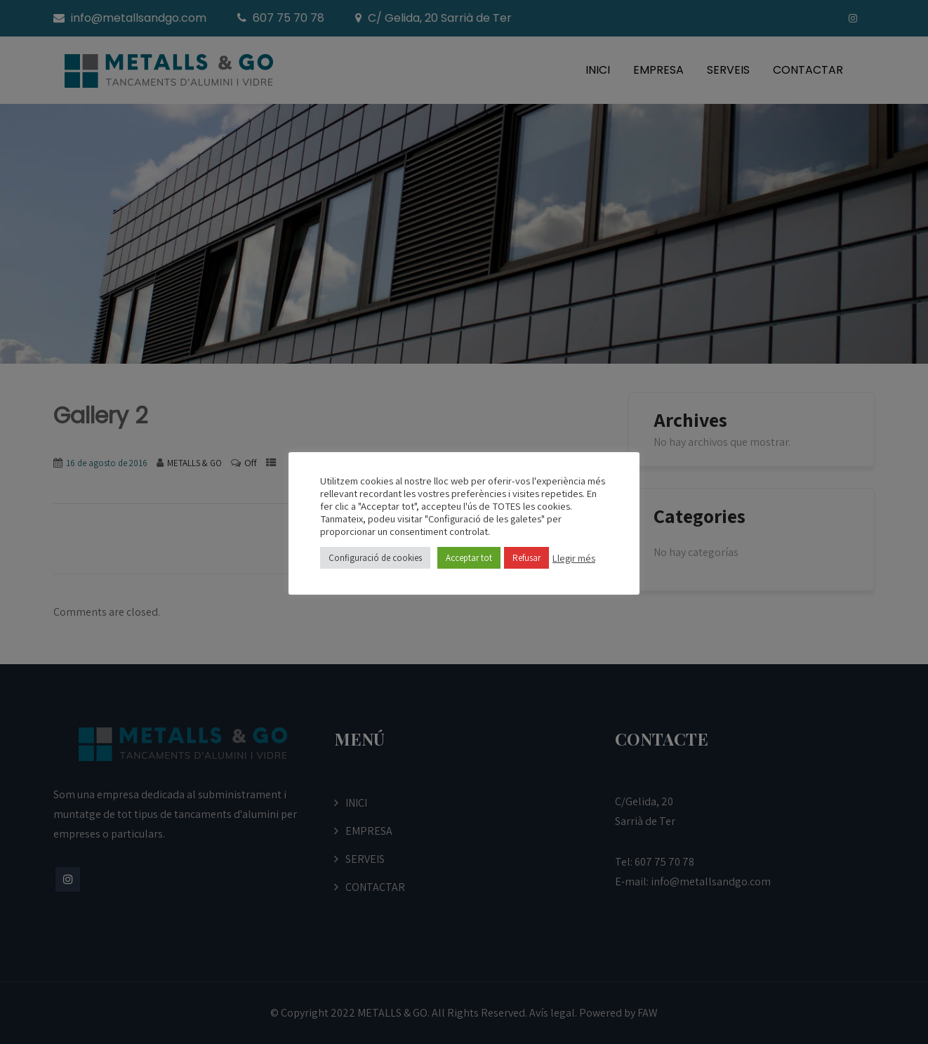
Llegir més (573, 558)
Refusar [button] (526, 558)
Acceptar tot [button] (469, 558)
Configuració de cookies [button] (375, 558)
